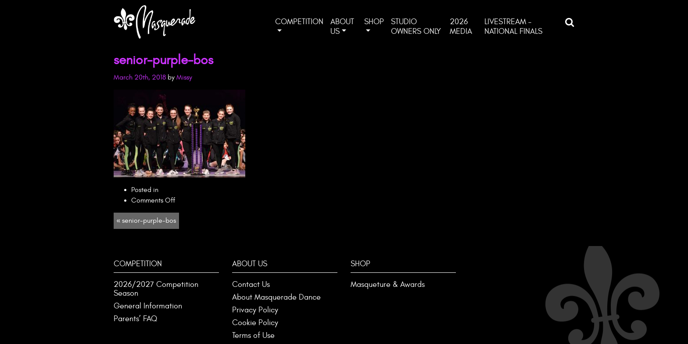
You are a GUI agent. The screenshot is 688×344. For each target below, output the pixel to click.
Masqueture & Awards (388, 284)
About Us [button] (342, 26)
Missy (184, 77)
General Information (148, 306)
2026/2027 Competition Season (156, 289)
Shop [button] (374, 21)
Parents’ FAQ (135, 318)
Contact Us (251, 284)
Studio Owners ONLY (416, 26)
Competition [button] (299, 21)
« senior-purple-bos (146, 221)
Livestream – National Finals (513, 26)
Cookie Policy (255, 322)
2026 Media (461, 26)
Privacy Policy (255, 310)
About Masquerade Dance (276, 297)
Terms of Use (253, 335)
